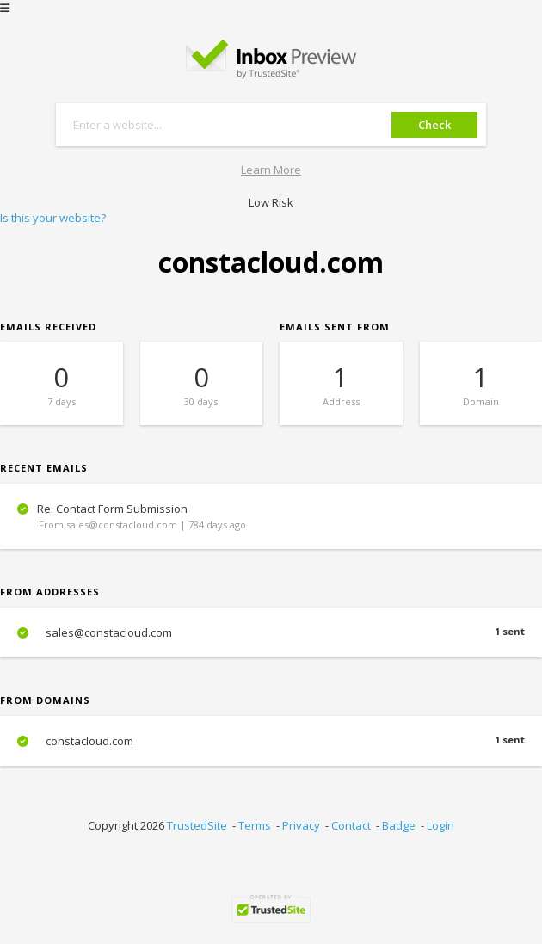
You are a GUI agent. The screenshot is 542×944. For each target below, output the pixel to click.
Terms (254, 825)
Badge (399, 825)
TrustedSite (197, 825)
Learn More (271, 169)
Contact (351, 825)
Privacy (301, 825)
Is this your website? (53, 217)
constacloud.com (271, 741)
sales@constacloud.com (271, 632)
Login (440, 825)
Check (434, 125)
